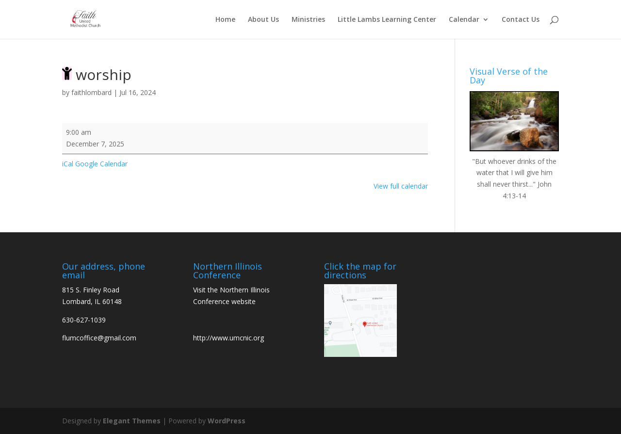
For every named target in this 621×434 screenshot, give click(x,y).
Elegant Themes (132, 420)
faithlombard (91, 92)
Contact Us (520, 20)
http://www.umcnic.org (228, 337)
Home (225, 20)
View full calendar (401, 186)
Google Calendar (101, 163)
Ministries (308, 20)
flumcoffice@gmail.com (99, 337)
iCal (67, 163)
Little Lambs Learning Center (387, 20)
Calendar (464, 20)
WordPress (226, 420)
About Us (263, 20)
